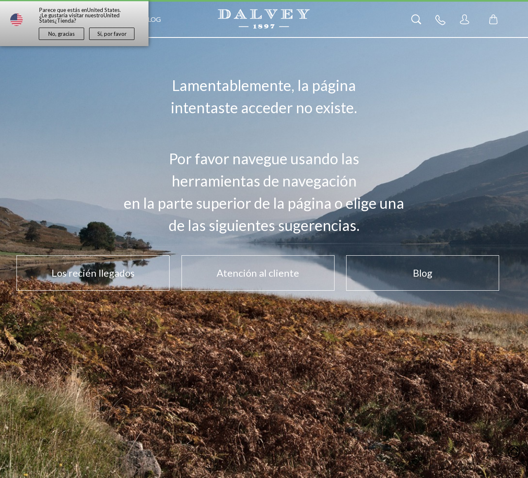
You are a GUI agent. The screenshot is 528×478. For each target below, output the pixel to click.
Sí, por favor (112, 33)
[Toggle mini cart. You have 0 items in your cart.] (493, 19)
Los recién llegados (93, 273)
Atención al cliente (258, 273)
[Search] (416, 19)
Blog (152, 19)
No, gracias (61, 33)
